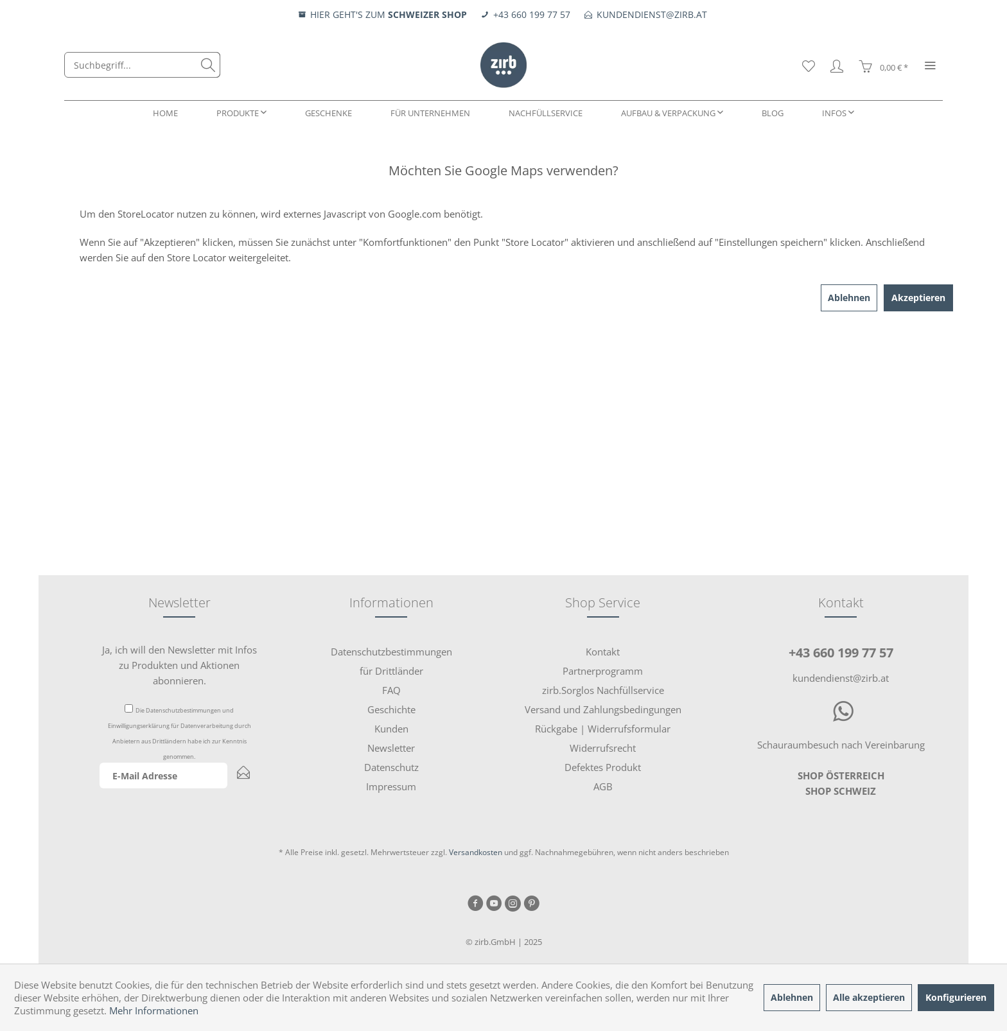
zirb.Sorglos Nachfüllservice (603, 690)
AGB (603, 786)
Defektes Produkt (603, 767)
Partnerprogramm (603, 670)
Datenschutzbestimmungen (183, 710)
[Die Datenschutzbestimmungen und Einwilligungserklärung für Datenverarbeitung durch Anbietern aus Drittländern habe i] (129, 708)
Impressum (391, 786)
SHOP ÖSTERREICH (841, 775)
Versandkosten (475, 852)
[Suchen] (208, 65)
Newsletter (391, 747)
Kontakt (603, 651)
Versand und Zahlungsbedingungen (603, 709)
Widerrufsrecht (603, 747)
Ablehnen (849, 297)
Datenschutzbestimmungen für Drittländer (391, 661)
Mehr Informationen (153, 1010)
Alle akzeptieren (869, 997)
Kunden (391, 728)
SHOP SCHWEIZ (840, 790)
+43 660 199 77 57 (841, 652)
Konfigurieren (955, 997)
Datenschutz (391, 767)
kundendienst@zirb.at (840, 677)
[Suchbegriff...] (142, 65)
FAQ (391, 690)
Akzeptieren (918, 297)
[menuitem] (142, 65)
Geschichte (391, 709)
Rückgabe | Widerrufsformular (602, 728)
